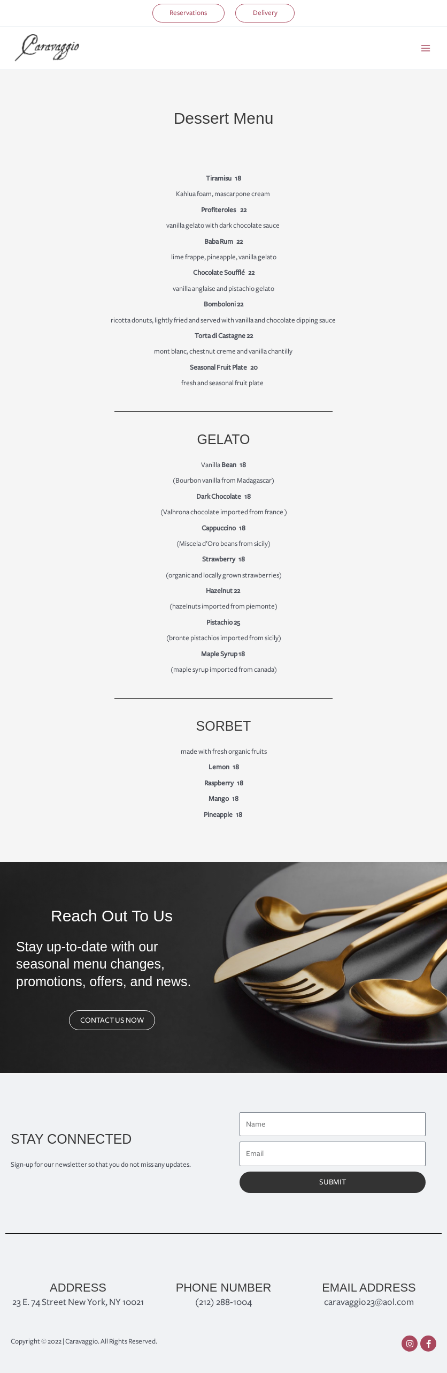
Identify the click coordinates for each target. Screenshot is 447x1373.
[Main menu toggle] (425, 48)
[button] (183, 13)
